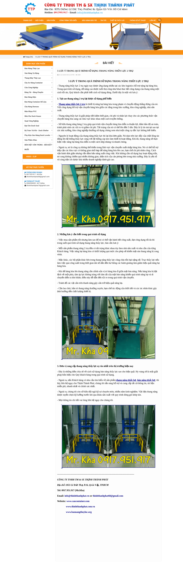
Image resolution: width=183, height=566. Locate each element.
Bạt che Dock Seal (32, 125)
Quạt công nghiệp (32, 121)
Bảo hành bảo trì (89, 20)
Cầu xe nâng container (34, 83)
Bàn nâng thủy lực (32, 68)
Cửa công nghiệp (31, 87)
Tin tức (103, 20)
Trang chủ (27, 20)
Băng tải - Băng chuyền (34, 92)
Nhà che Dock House (33, 116)
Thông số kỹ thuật (138, 20)
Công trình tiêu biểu (68, 20)
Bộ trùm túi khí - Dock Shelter (37, 130)
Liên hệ (153, 20)
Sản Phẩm (51, 20)
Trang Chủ (28, 57)
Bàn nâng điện (30, 97)
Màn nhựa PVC (31, 111)
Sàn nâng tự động (32, 73)
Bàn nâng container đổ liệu (35, 102)
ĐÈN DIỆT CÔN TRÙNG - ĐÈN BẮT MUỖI (38, 147)
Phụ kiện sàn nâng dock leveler (37, 135)
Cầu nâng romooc (32, 106)
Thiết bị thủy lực (117, 20)
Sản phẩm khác (31, 140)
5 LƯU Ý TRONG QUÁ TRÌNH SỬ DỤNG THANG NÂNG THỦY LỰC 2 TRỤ (63, 57)
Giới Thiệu (39, 20)
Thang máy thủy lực (33, 78)
